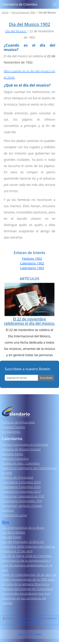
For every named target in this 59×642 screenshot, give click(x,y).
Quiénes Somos (13, 427)
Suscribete (46, 377)
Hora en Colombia (15, 458)
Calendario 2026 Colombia (29, 634)
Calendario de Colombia (19, 4)
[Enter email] (21, 378)
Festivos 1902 (32, 258)
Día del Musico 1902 (29, 24)
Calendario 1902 (32, 263)
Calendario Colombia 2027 (21, 491)
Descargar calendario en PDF (23, 496)
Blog (5, 522)
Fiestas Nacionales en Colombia (25, 444)
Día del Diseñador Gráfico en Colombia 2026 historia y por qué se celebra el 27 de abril (28, 546)
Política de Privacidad (17, 477)
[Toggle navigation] (54, 4)
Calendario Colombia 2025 (21, 482)
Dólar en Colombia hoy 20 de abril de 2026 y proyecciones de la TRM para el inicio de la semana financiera (29, 579)
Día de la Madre (13, 532)
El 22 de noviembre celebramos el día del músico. (29, 321)
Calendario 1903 (32, 268)
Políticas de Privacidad (18, 422)
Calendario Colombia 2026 (21, 487)
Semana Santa (12, 454)
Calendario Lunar (14, 515)
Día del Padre (12, 537)
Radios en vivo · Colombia (21, 463)
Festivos (8, 510)
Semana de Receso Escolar (21, 449)
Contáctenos (11, 432)
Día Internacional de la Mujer (23, 527)
